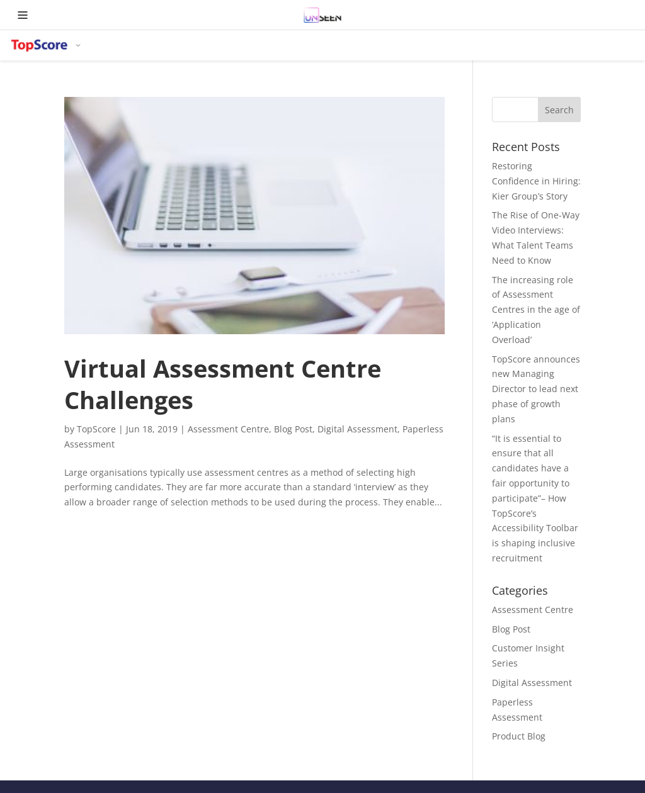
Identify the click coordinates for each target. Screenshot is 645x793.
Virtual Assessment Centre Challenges (222, 384)
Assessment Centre (228, 429)
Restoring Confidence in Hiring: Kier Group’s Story (536, 181)
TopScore (96, 429)
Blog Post (293, 429)
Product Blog (518, 736)
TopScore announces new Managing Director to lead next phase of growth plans (536, 389)
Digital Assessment (357, 429)
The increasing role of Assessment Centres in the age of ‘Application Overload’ (536, 310)
